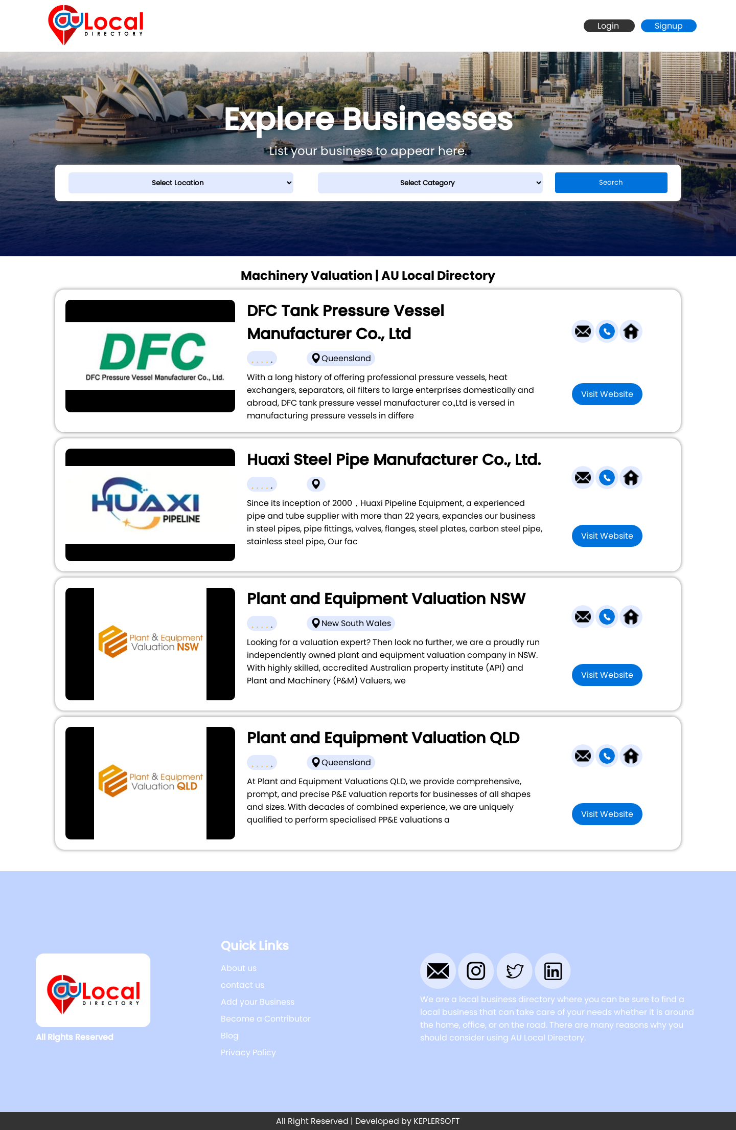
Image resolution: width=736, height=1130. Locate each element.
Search (611, 182)
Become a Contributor (266, 1019)
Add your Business (257, 1002)
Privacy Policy (248, 1052)
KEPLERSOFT (436, 1121)
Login (609, 26)
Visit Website (607, 394)
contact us (242, 985)
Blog (230, 1036)
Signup (669, 26)
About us (239, 968)
